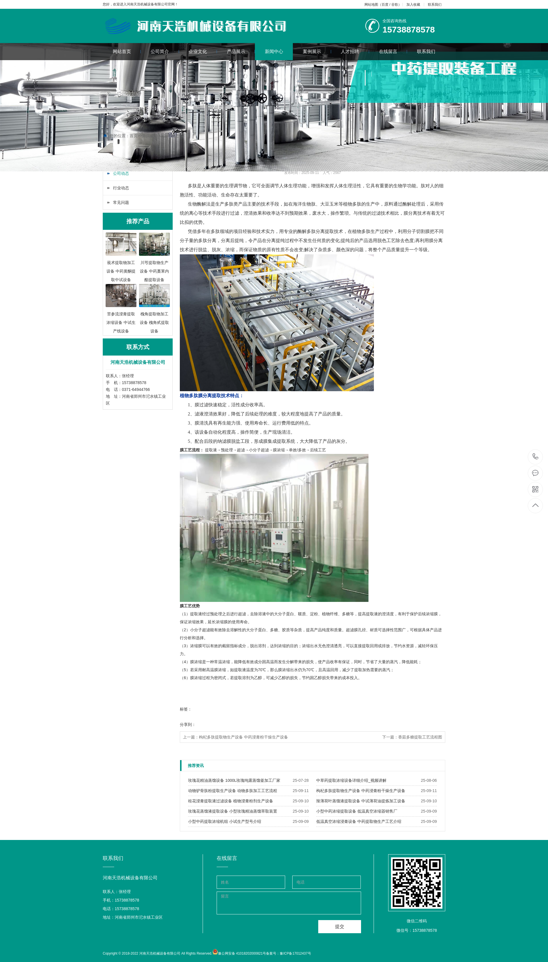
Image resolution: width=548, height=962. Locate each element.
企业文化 (203, 51)
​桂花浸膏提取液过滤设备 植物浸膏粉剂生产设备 (230, 801)
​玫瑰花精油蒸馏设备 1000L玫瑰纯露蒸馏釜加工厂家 (234, 780)
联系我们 (435, 5)
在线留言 (393, 51)
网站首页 (127, 51)
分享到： (188, 724)
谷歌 (394, 5)
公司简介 (165, 51)
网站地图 (371, 5)
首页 (134, 135)
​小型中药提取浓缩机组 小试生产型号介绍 (224, 821)
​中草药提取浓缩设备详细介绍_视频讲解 (351, 780)
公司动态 (171, 135)
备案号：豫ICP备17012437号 (288, 953)
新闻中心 (274, 51)
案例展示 (317, 51)
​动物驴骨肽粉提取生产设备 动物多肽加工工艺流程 (232, 790)
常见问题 (121, 202)
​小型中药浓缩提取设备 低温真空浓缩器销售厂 (356, 811)
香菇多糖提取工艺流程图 (420, 737)
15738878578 (535, 456)
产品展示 (241, 51)
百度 (385, 5)
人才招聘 (355, 51)
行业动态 (121, 188)
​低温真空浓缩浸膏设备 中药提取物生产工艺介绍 (358, 821)
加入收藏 (413, 5)
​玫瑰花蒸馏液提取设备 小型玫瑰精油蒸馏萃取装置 (232, 811)
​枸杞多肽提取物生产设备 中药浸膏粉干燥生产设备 (360, 790)
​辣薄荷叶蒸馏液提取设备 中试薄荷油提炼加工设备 (360, 801)
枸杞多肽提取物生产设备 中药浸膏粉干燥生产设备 (243, 737)
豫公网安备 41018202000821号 (242, 953)
